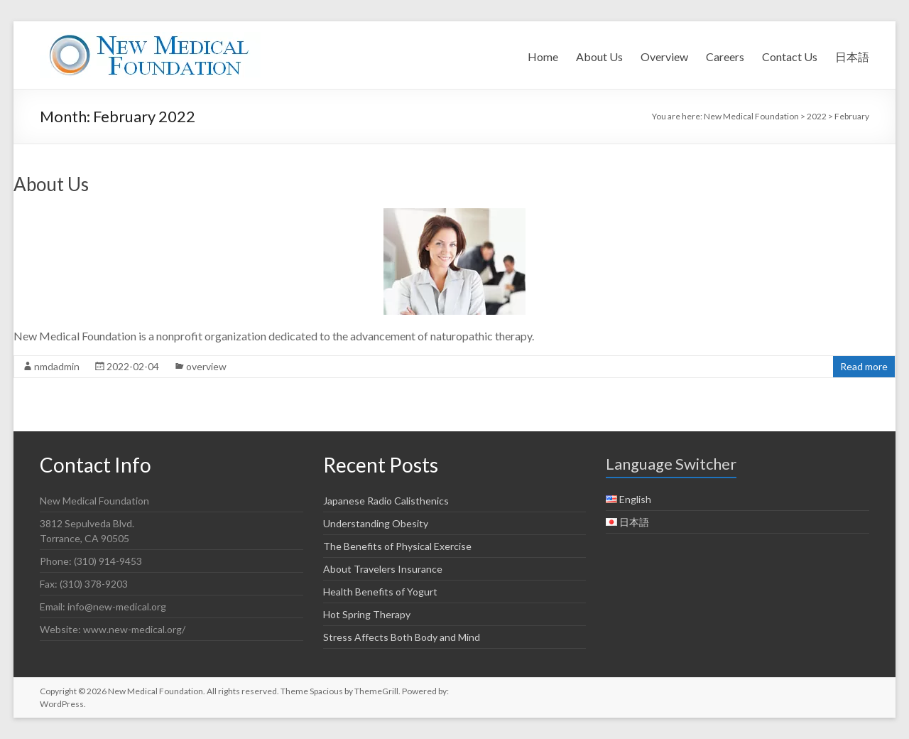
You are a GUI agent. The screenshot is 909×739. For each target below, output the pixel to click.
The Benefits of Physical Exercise (397, 546)
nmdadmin (57, 366)
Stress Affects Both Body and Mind (401, 637)
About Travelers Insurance (382, 569)
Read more (864, 366)
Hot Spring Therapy (366, 614)
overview (206, 366)
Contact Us (789, 56)
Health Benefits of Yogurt (380, 592)
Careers (725, 56)
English (635, 499)
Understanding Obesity (375, 523)
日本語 (852, 56)
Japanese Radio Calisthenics (386, 501)
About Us (599, 56)
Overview (664, 56)
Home (543, 56)
